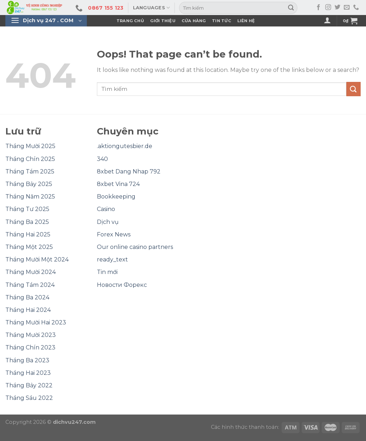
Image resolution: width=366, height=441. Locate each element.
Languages (151, 7)
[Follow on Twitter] (337, 7)
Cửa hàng (194, 20)
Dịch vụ (108, 222)
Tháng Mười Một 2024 (37, 259)
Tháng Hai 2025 (27, 234)
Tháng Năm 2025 (30, 196)
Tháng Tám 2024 (30, 284)
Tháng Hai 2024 (28, 310)
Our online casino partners (135, 247)
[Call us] (356, 7)
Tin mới (107, 272)
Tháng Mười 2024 (30, 272)
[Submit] (291, 8)
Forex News (113, 234)
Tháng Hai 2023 (28, 372)
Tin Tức (221, 20)
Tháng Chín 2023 (30, 347)
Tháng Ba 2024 (27, 297)
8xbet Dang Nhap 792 (128, 171)
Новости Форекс (122, 284)
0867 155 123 (105, 8)
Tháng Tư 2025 (27, 209)
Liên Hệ (246, 20)
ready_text (112, 259)
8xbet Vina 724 (118, 184)
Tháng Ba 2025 (27, 222)
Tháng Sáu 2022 (29, 398)
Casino (106, 209)
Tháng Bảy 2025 (28, 184)
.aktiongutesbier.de (124, 146)
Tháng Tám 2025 (29, 171)
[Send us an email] (347, 7)
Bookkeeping (116, 196)
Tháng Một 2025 (29, 247)
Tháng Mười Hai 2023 (35, 322)
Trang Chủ (130, 20)
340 (102, 159)
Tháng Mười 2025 (30, 146)
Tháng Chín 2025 (30, 159)
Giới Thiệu (162, 20)
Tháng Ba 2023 (27, 360)
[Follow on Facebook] (318, 7)
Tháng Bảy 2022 (29, 385)
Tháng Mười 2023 (30, 335)
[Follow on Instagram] (328, 7)
